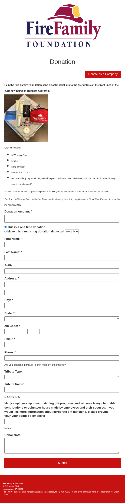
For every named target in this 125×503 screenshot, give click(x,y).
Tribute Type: (13, 371)
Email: (9, 339)
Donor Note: (12, 435)
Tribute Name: (14, 384)
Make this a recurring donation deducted (35, 231)
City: (8, 300)
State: (8, 313)
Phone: (9, 352)
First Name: (12, 238)
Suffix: (9, 265)
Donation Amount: (17, 211)
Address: (11, 278)
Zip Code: (11, 326)
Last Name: (12, 252)
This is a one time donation (26, 227)
